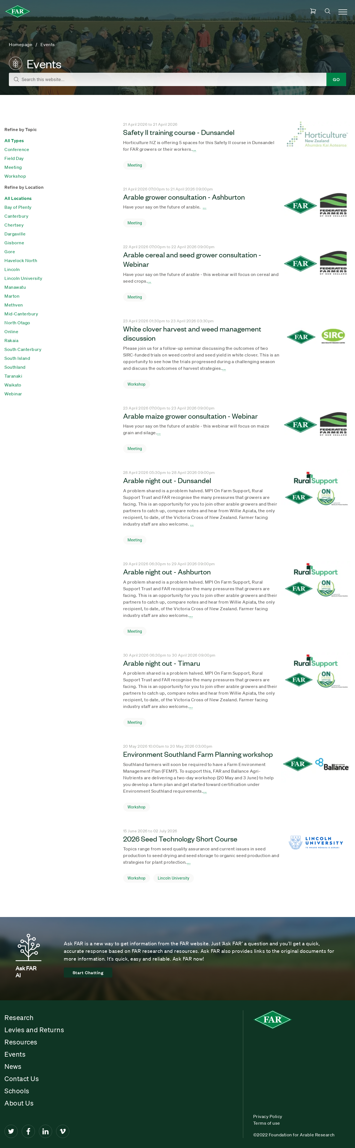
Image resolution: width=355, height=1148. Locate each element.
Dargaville (15, 234)
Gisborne (14, 242)
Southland (15, 367)
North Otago (17, 322)
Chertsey (14, 225)
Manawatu (15, 287)
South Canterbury (22, 349)
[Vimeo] (62, 1131)
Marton (11, 296)
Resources (20, 1042)
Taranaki (13, 376)
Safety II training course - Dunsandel (178, 131)
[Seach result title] (316, 147)
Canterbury (16, 216)
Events (15, 1054)
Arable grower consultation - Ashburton (184, 196)
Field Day (14, 158)
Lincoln (12, 269)
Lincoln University (23, 278)
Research (19, 1017)
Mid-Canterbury (21, 313)
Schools (16, 1091)
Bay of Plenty (18, 207)
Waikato (12, 385)
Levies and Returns (34, 1030)
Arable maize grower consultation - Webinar (190, 415)
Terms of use (266, 1123)
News (12, 1066)
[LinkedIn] (45, 1131)
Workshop (15, 176)
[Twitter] (11, 1131)
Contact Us (21, 1078)
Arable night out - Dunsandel (167, 480)
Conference (16, 149)
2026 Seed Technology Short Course (180, 838)
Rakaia (11, 340)
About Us (19, 1103)
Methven (13, 305)
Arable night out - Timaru (161, 662)
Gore (9, 251)
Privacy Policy (267, 1116)
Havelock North (20, 260)
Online (11, 331)
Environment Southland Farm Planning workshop (198, 753)
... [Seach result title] (194, 149)
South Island (17, 358)
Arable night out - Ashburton (167, 571)
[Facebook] (28, 1131)
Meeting (13, 167)
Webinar (13, 393)
